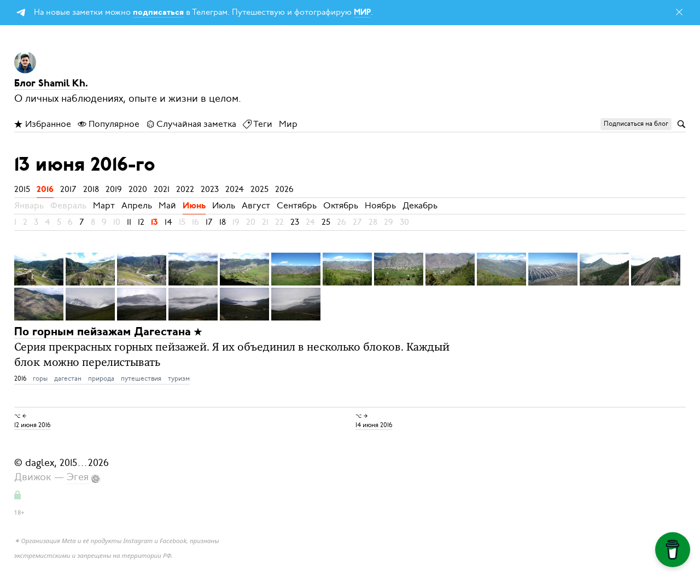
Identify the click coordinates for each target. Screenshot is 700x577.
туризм (179, 378)
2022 (185, 189)
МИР (362, 13)
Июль (223, 206)
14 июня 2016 (373, 425)
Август (256, 206)
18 (222, 222)
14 (168, 222)
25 (326, 222)
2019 (114, 189)
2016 (45, 189)
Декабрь (420, 206)
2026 (284, 189)
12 (141, 222)
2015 (22, 189)
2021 (162, 189)
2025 (259, 189)
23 (294, 222)
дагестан (67, 378)
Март (104, 206)
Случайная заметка (191, 124)
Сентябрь (297, 206)
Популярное (108, 124)
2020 (138, 189)
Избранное (42, 124)
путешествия (141, 378)
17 (209, 222)
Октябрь (340, 206)
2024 (234, 189)
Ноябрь (380, 206)
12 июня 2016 (32, 425)
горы (40, 378)
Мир (288, 124)
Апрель (136, 206)
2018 (91, 189)
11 (129, 222)
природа (101, 378)
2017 (68, 189)
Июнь (194, 206)
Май (167, 206)
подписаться (158, 13)
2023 (210, 189)
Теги (257, 124)
